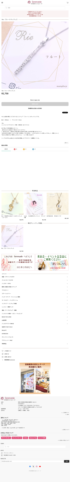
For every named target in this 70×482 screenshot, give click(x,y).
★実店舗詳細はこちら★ (35, 16)
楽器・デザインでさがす (8, 277)
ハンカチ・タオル (6, 283)
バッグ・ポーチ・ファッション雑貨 (11, 297)
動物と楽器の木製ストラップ (9, 287)
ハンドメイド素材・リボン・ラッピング (12, 313)
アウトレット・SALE (7, 340)
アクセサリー (5, 290)
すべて (6, 149)
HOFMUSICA (5, 333)
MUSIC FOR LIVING (6, 317)
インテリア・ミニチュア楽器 (9, 303)
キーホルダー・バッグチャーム (10, 300)
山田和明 (4, 320)
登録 (67, 461)
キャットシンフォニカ (7, 337)
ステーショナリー (6, 293)
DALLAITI (4, 330)
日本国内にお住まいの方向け (35, 108)
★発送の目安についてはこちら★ (35, 14)
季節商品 (4, 343)
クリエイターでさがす (7, 280)
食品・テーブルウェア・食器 (9, 310)
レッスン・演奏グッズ (7, 307)
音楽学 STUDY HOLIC (7, 327)
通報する (66, 142)
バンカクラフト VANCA (8, 323)
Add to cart (35, 104)
